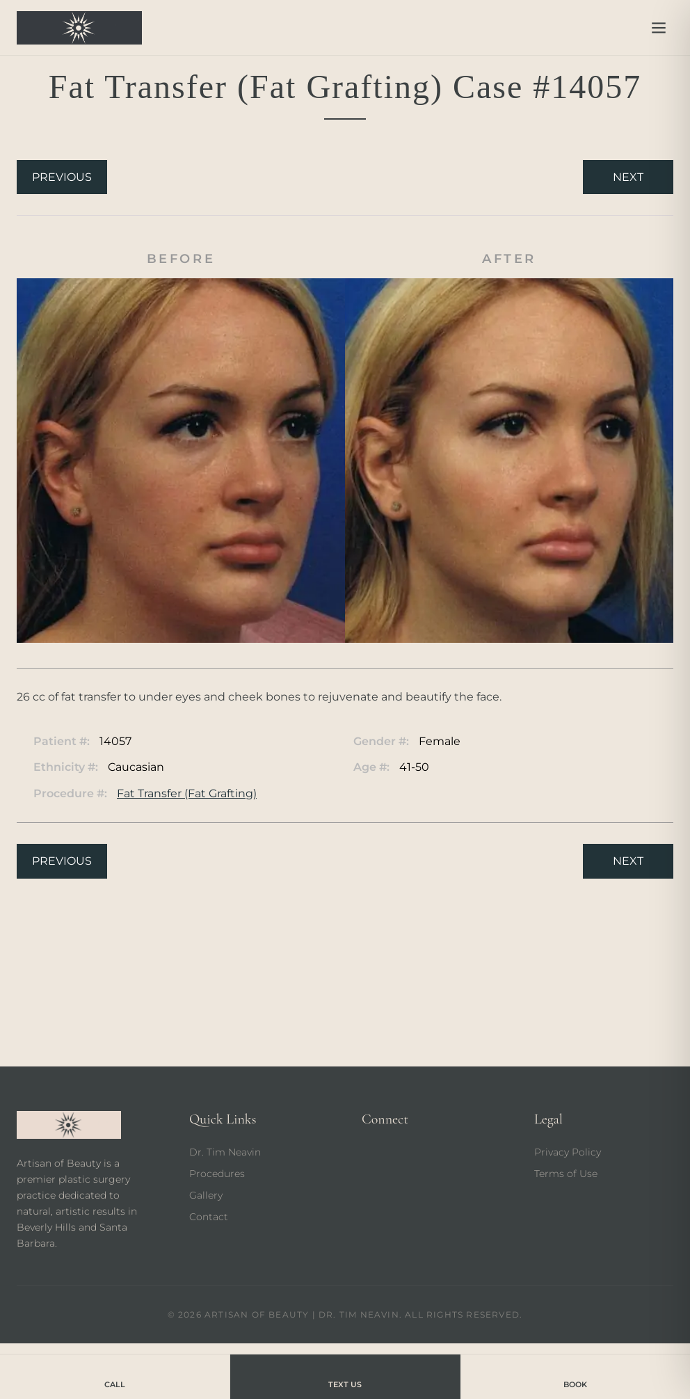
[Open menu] (658, 27)
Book (575, 1375)
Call (114, 1375)
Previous (62, 177)
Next (628, 177)
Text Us (345, 1375)
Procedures (217, 1173)
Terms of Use (565, 1173)
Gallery (206, 1195)
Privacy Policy (567, 1152)
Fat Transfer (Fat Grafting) (187, 793)
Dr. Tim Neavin (225, 1152)
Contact (208, 1216)
